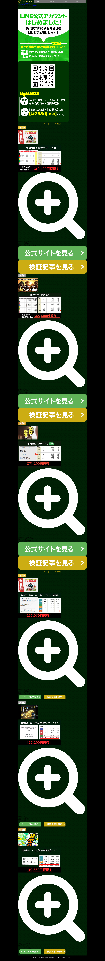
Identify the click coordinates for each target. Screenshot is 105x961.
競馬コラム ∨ (80, 1)
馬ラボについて (36, 957)
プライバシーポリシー (67, 957)
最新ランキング (41, 1)
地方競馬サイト (67, 1)
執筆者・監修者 (44, 957)
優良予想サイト (54, 1)
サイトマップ (58, 957)
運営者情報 (51, 957)
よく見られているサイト (24, 3)
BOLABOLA (35, 5)
